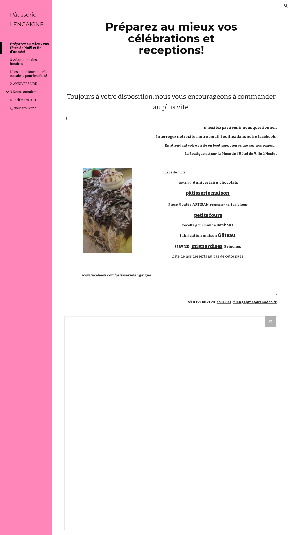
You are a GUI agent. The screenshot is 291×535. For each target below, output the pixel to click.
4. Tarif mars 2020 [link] (23, 100)
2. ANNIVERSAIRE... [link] (24, 84)
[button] (286, 6)
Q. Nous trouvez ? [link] (23, 108)
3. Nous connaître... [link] (24, 92)
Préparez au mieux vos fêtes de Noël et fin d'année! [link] (29, 48)
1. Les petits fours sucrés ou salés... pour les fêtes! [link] (28, 74)
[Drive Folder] (171, 423)
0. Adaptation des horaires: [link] (23, 62)
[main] (171, 38)
